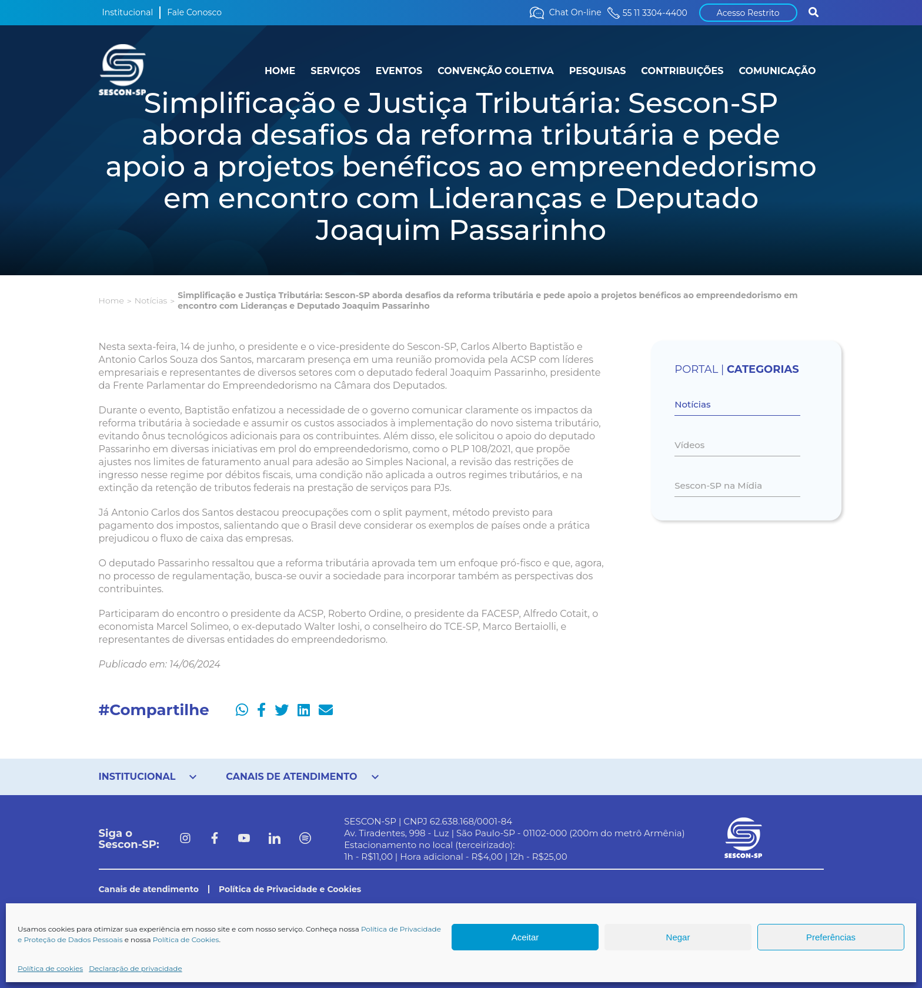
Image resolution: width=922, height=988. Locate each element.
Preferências (831, 937)
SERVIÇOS (335, 70)
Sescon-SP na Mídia (718, 485)
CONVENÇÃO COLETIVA (495, 70)
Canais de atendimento (149, 889)
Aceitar (525, 937)
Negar (678, 937)
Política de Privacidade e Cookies (290, 889)
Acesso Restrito (748, 13)
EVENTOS (399, 70)
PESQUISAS (597, 70)
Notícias (151, 300)
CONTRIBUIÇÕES (682, 70)
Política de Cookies (186, 939)
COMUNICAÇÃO (777, 70)
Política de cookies (50, 968)
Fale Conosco (194, 12)
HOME (280, 70)
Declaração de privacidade (135, 968)
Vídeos (689, 444)
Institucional (127, 12)
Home (111, 300)
